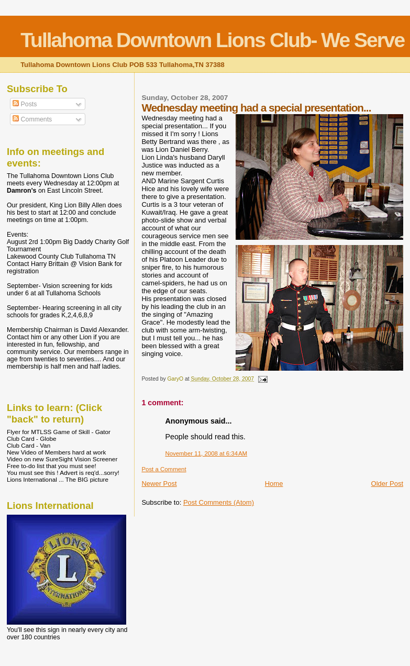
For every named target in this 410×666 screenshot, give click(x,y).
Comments (32, 119)
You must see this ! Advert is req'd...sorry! (63, 472)
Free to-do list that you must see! (51, 465)
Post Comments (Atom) (218, 502)
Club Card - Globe (31, 438)
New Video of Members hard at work (56, 452)
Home (274, 483)
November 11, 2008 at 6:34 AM (206, 453)
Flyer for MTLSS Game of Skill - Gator (58, 431)
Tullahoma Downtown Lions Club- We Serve (212, 40)
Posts (25, 104)
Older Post (387, 483)
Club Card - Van (28, 445)
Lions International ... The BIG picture (57, 479)
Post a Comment (163, 469)
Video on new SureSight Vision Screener (62, 459)
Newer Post (158, 483)
